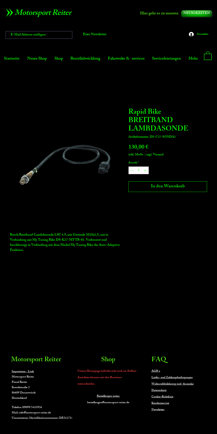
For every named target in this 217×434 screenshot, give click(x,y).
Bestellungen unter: (108, 396)
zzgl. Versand (154, 155)
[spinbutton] (138, 170)
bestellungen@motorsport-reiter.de (108, 402)
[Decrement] (131, 170)
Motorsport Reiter (36, 360)
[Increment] (145, 170)
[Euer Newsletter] (94, 35)
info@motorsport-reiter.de (35, 413)
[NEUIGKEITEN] (197, 14)
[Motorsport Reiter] (44, 13)
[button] (208, 55)
